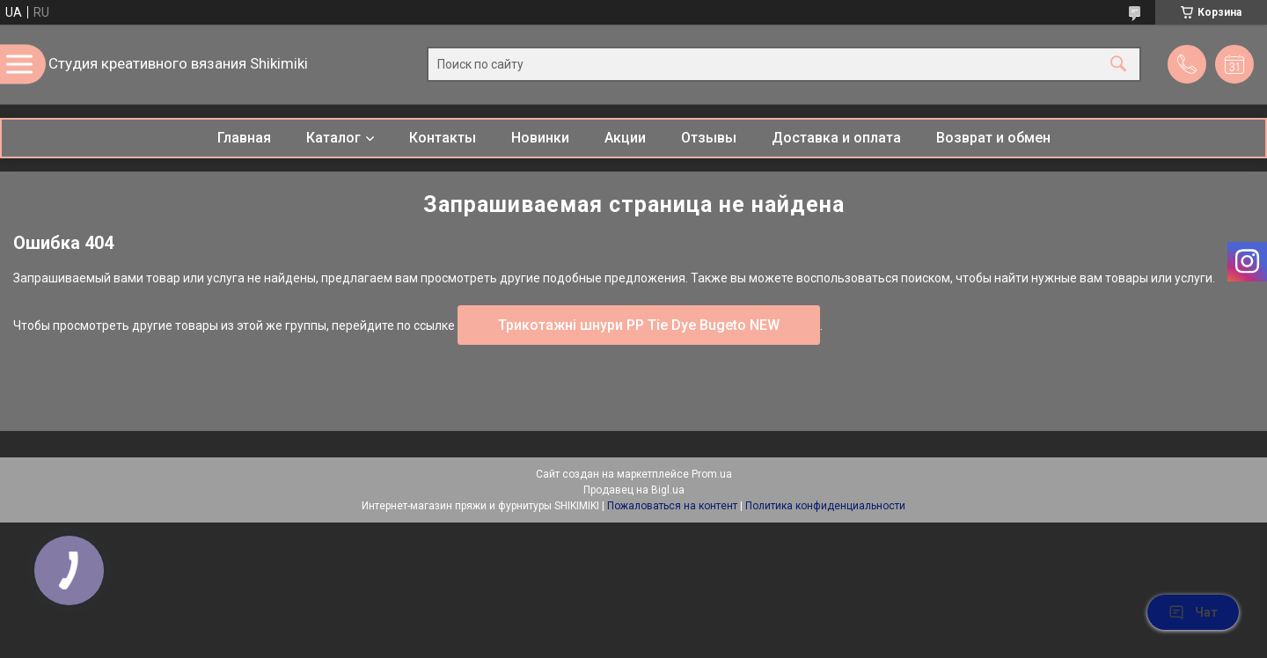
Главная (244, 137)
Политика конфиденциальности (825, 506)
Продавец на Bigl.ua (634, 490)
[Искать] (1118, 64)
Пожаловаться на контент (672, 506)
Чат (1193, 612)
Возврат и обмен (993, 137)
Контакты (442, 137)
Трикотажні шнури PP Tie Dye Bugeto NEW (639, 325)
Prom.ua (712, 474)
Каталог (333, 137)
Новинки (540, 137)
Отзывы (708, 137)
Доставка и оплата (836, 137)
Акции (625, 137)
